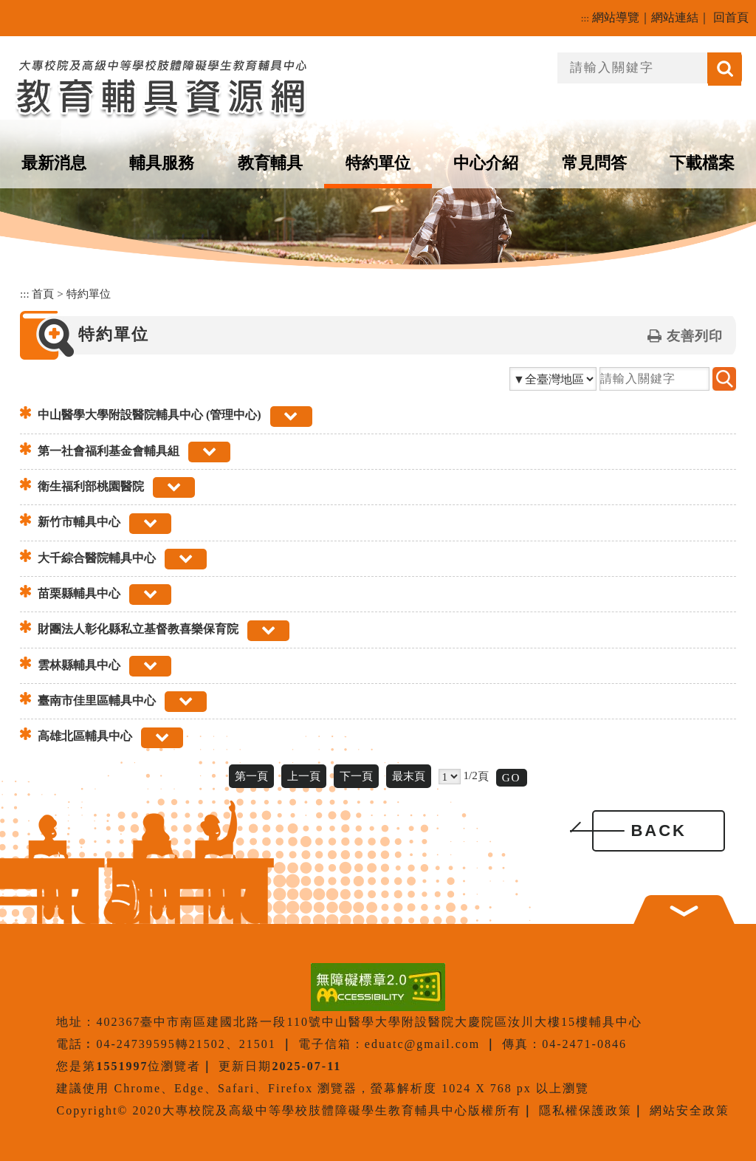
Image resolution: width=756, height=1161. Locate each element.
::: (585, 18)
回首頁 (731, 17)
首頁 (43, 293)
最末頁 (408, 776)
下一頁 (356, 776)
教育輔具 (270, 163)
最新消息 (53, 163)
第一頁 (251, 776)
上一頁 (303, 776)
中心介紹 (485, 163)
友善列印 (695, 336)
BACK (658, 830)
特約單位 (378, 163)
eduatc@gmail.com (422, 1044)
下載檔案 (702, 163)
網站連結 (674, 17)
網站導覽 (615, 17)
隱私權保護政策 (585, 1110)
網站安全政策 (689, 1110)
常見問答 (594, 163)
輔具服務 (161, 163)
